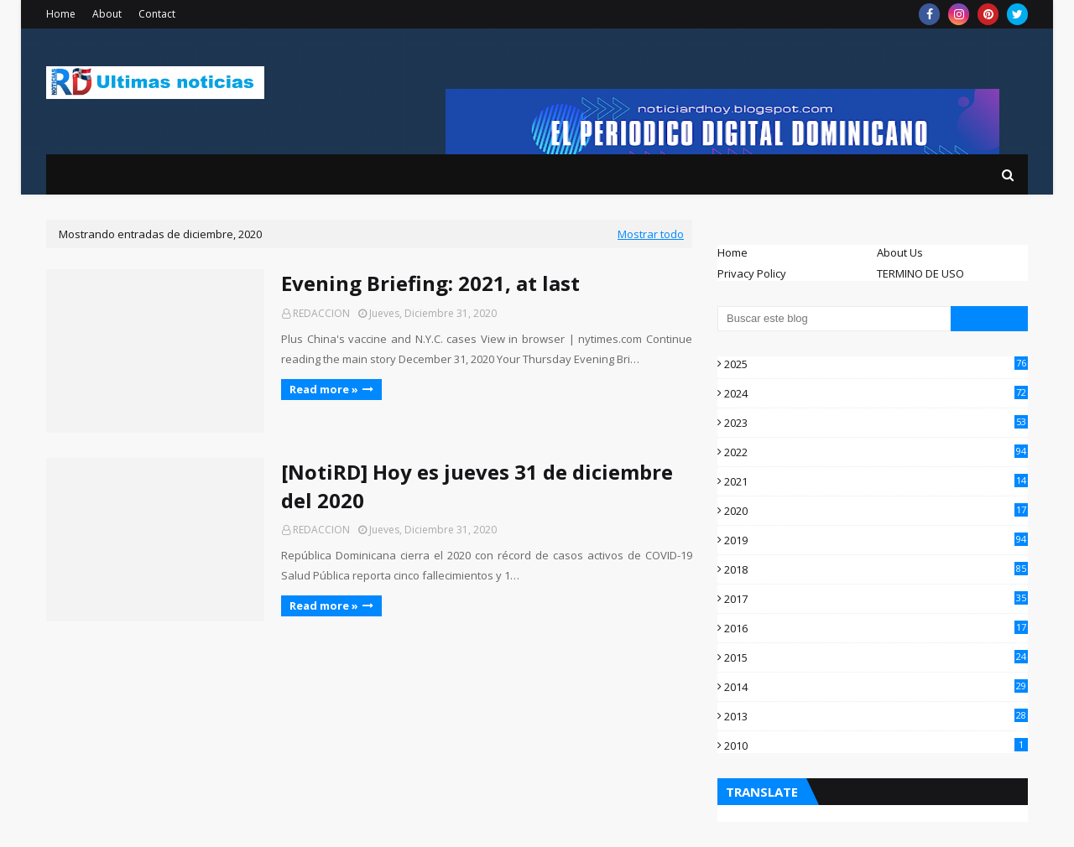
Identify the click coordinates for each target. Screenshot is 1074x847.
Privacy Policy (751, 273)
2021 (876, 481)
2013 (876, 716)
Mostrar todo (651, 234)
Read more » (323, 389)
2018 (876, 569)
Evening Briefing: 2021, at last (430, 283)
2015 (876, 657)
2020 (876, 510)
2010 (876, 745)
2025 (876, 364)
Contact (156, 14)
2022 (876, 452)
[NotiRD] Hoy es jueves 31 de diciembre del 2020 (477, 486)
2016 (876, 628)
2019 (876, 540)
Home (61, 14)
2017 (876, 598)
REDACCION (321, 313)
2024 (876, 393)
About (107, 14)
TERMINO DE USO (920, 273)
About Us (900, 252)
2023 (876, 422)
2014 (876, 686)
